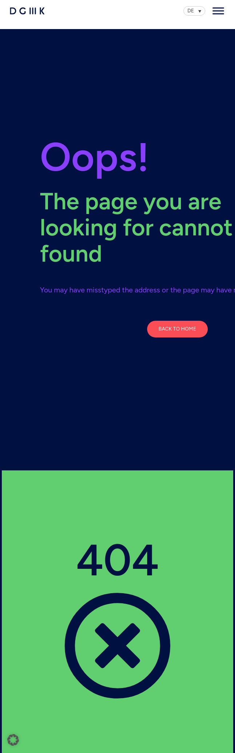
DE (190, 11)
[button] (13, 740)
